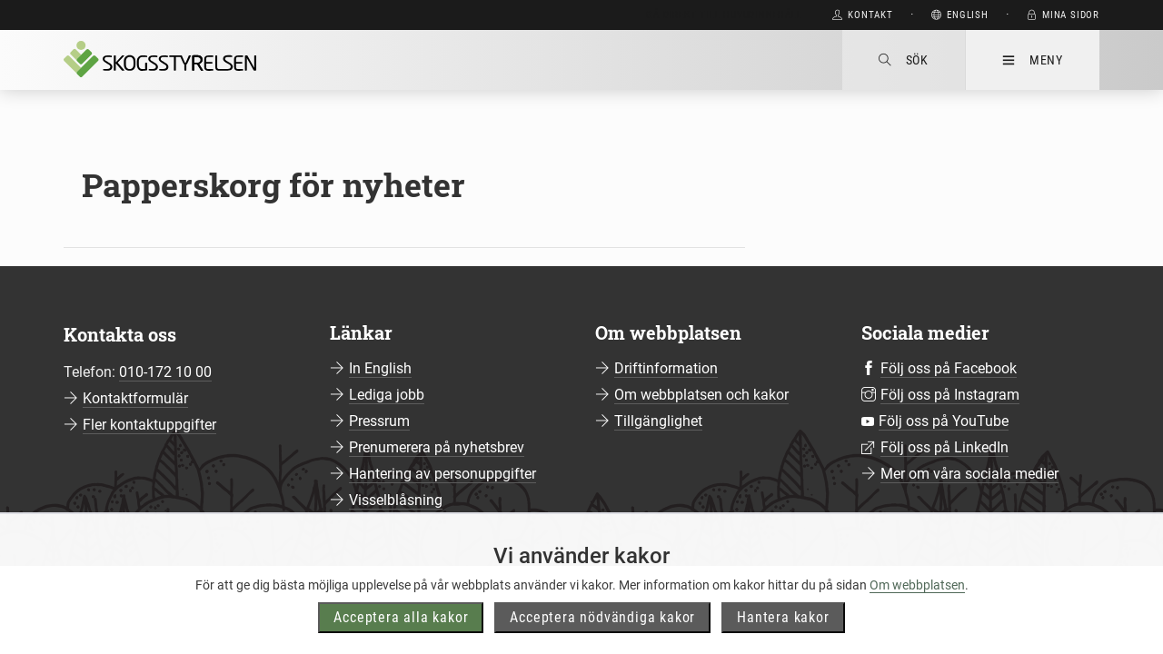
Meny (1032, 60)
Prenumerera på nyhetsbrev (436, 447)
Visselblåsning (395, 500)
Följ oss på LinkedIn (944, 447)
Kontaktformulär (135, 398)
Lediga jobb (386, 394)
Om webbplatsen (917, 603)
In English (380, 368)
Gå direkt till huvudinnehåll (723, 15)
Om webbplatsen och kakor (701, 394)
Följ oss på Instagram (949, 394)
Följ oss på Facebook (948, 368)
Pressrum (379, 421)
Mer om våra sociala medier (969, 473)
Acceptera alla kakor (400, 635)
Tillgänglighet (658, 421)
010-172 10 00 (165, 372)
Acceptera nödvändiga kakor (602, 635)
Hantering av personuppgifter (442, 473)
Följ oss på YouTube (944, 421)
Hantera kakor (783, 635)
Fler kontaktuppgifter (149, 424)
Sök (904, 60)
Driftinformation (666, 368)
